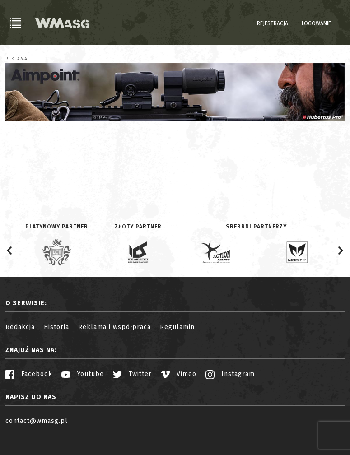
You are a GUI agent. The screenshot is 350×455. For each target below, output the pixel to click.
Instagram (230, 374)
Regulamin (177, 327)
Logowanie (316, 23)
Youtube (82, 374)
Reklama (16, 59)
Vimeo (178, 374)
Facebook (28, 374)
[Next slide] (340, 250)
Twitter (132, 374)
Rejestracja (272, 23)
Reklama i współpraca (114, 327)
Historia (56, 327)
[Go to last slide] (9, 250)
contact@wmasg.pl (36, 421)
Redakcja (20, 327)
